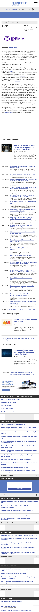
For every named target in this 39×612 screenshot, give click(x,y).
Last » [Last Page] (34, 309)
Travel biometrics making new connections (13, 424)
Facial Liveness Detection (8, 412)
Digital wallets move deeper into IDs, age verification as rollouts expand (19, 437)
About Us (8, 9)
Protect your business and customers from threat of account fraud (18, 569)
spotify (32, 9)
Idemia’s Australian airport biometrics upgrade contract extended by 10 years (23, 180)
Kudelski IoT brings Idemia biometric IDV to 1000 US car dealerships (22, 226)
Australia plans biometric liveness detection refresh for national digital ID (19, 463)
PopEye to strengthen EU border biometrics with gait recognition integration (22, 294)
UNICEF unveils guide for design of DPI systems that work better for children (19, 539)
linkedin (22, 9)
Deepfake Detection (6, 405)
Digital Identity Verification (8, 402)
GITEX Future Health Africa (19, 606)
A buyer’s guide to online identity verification (13, 573)
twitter (26, 9)
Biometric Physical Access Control (10, 399)
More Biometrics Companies (9, 495)
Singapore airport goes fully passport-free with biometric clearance (22, 286)
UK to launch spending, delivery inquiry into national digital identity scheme (17, 455)
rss (19, 9)
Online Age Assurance (7, 408)
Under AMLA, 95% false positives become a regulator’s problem (19, 515)
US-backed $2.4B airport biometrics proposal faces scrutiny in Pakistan (18, 432)
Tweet (12, 22)
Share (6, 22)
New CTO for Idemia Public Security (20, 255)
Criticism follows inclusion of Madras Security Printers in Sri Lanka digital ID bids (18, 446)
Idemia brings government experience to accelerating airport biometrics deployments (22, 373)
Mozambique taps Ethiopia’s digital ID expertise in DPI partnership (16, 543)
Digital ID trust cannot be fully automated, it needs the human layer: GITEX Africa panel (18, 552)
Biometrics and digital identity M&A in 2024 (22, 174)
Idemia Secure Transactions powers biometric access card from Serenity (23, 210)
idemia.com (13, 48)
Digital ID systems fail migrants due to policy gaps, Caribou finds (19, 535)
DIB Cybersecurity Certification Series (19, 602)
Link (18, 22)
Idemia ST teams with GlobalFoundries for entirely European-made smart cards (22, 218)
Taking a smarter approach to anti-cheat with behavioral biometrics (17, 511)
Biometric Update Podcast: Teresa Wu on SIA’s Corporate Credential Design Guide (17, 506)
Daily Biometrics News (7, 475)
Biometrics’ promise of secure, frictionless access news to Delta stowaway (22, 195)
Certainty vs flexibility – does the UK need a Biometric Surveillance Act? (19, 502)
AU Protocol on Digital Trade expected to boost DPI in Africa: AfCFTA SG (18, 548)
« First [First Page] (10, 309)
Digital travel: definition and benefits (11, 586)
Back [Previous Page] (14, 309)
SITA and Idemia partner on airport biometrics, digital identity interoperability (23, 262)
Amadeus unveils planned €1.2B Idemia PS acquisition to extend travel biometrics (18, 428)
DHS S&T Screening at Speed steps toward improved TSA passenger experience (24, 147)
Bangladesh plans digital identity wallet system (14, 467)
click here (10, 71)
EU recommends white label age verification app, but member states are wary (18, 471)
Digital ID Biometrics (6, 556)
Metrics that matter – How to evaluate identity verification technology (17, 582)
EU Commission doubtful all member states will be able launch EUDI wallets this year (18, 442)
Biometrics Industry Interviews (9, 523)
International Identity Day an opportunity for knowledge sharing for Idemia (24, 352)
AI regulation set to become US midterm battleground (16, 459)
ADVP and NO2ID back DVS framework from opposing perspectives (15, 519)
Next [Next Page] (30, 309)
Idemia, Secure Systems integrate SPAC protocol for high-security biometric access (22, 270)
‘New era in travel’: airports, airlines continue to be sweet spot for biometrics (23, 187)
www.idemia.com (8, 112)
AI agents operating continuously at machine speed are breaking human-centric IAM (19, 451)
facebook (29, 9)
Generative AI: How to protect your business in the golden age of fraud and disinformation (19, 577)
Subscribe (14, 9)
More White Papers (6, 589)
